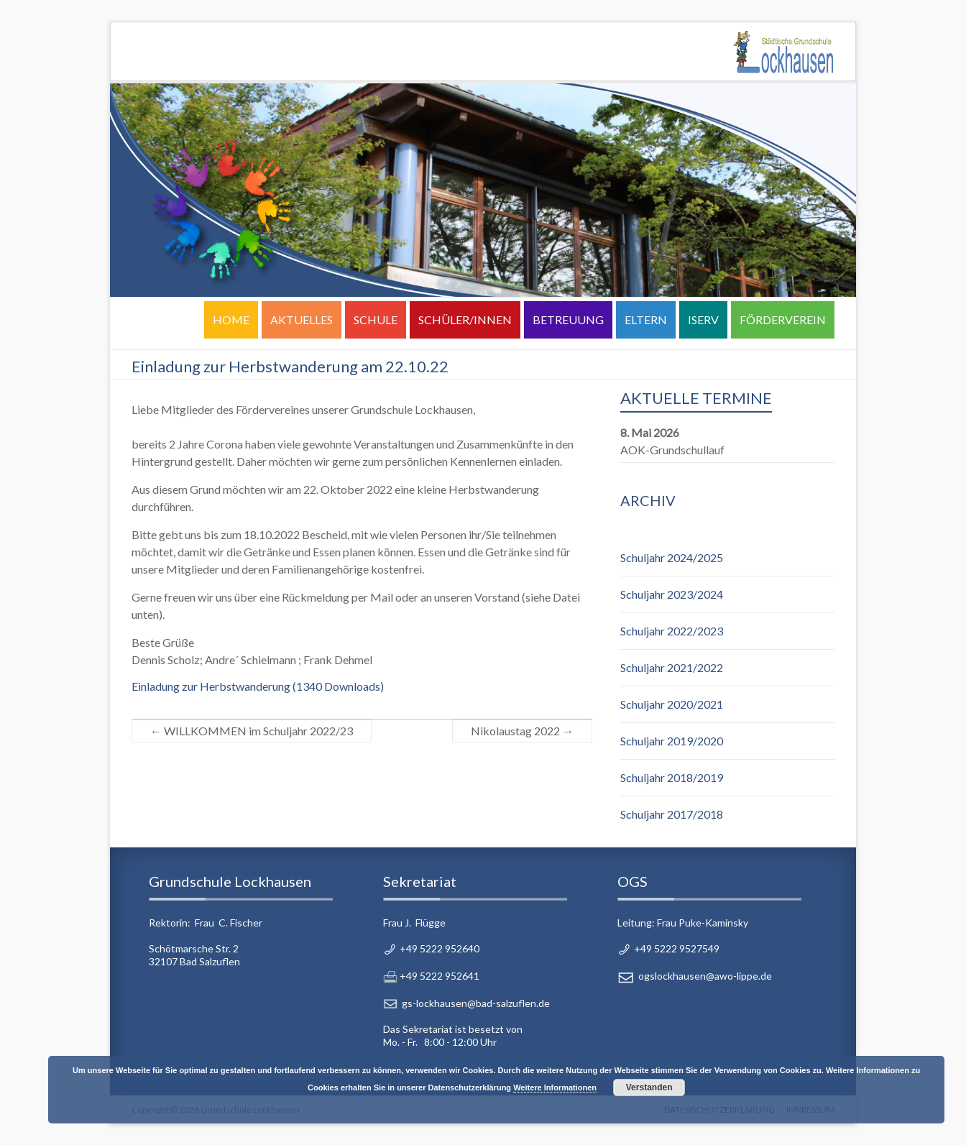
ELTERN (646, 319)
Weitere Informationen (555, 1087)
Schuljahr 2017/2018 (671, 814)
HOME (231, 319)
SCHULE (375, 319)
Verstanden (649, 1087)
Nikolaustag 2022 (522, 730)
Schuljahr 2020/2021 (671, 704)
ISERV (703, 319)
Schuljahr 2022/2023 (671, 631)
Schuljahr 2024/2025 (671, 557)
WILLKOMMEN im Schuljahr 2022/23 (251, 730)
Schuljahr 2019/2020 (671, 741)
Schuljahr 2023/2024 (671, 594)
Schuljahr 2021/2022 (671, 667)
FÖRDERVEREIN (783, 319)
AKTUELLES (301, 319)
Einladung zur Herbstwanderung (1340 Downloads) (258, 686)
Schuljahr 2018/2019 (671, 777)
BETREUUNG (568, 319)
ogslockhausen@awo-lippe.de (705, 976)
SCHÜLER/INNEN (465, 319)
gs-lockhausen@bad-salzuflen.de (476, 1003)
